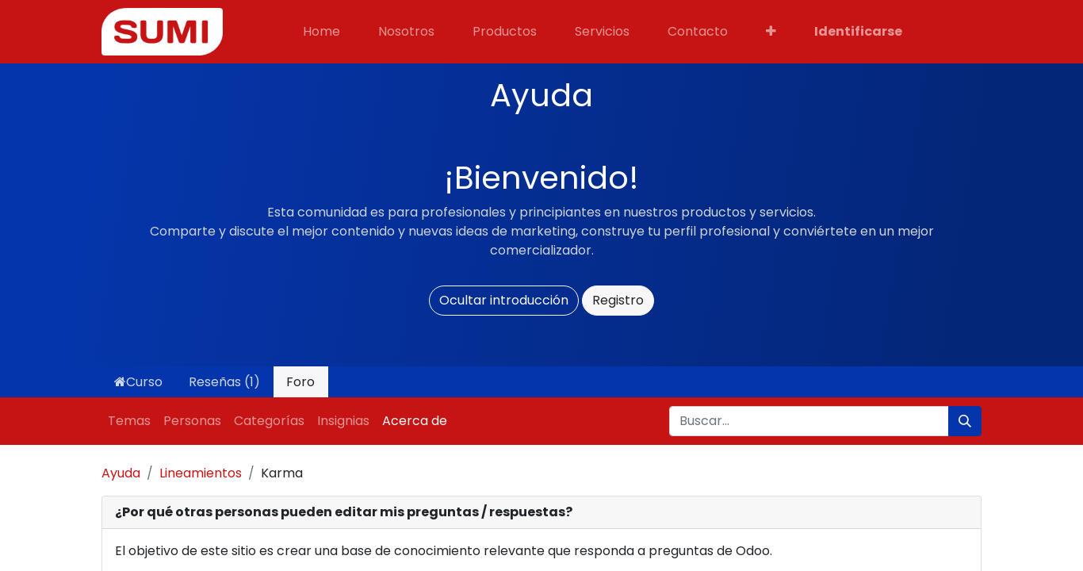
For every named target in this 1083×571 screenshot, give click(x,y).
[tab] (541, 512)
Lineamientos (200, 473)
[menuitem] (321, 32)
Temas (129, 421)
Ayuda (120, 473)
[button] (771, 32)
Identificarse (858, 31)
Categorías (269, 421)
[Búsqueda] (965, 421)
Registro (618, 300)
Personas (192, 421)
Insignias (343, 421)
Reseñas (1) (224, 382)
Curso (138, 382)
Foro (300, 382)
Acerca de (414, 421)
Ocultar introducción (503, 300)
